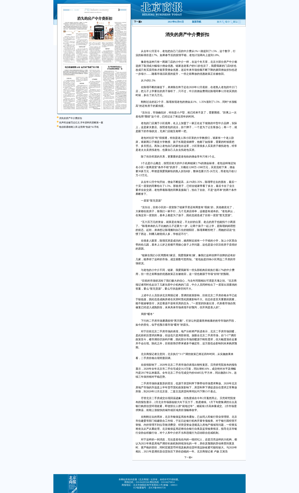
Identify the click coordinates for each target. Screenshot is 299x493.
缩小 (227, 21)
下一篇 (138, 21)
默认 (237, 21)
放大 (220, 21)
